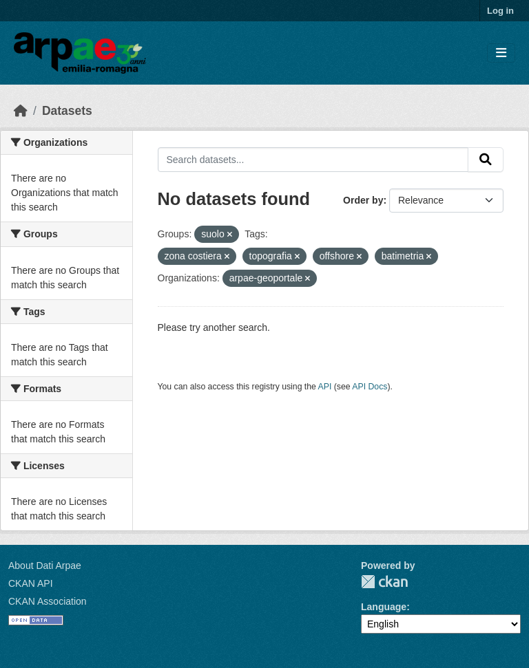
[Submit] (486, 159)
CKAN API (30, 583)
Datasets (67, 111)
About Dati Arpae (44, 565)
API (325, 386)
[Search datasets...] (313, 159)
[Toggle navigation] (501, 53)
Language (383, 606)
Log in (500, 11)
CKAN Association (47, 601)
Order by (363, 200)
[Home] (21, 111)
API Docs (369, 386)
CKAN (384, 581)
